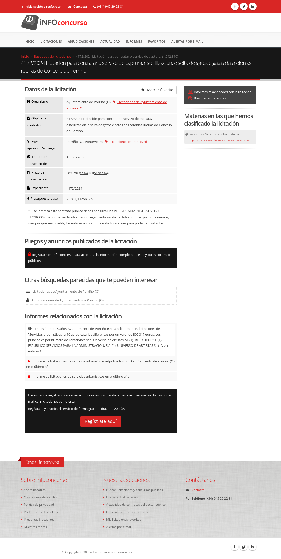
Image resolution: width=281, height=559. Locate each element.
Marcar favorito (157, 89)
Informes (134, 41)
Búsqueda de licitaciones (52, 56)
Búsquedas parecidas (207, 98)
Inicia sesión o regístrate (41, 6)
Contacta (77, 6)
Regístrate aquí (101, 421)
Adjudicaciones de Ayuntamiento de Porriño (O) (65, 300)
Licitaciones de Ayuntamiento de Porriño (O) (62, 291)
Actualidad (110, 41)
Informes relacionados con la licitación (219, 92)
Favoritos (157, 41)
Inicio (29, 41)
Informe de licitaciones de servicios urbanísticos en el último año (79, 376)
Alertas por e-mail (187, 41)
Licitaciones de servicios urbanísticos (220, 140)
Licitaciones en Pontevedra (127, 141)
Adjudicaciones (81, 41)
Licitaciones (51, 41)
